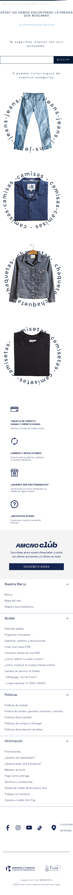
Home (4, 4)
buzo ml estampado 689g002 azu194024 (29, 4)
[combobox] (36, 60)
